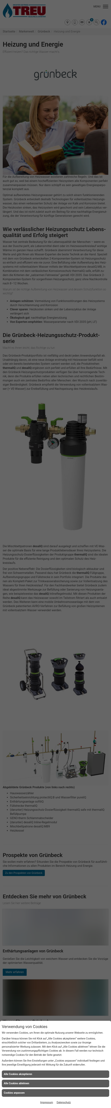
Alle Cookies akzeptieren (18, 1074)
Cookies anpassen (14, 1092)
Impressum (46, 1102)
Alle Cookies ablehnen (16, 1083)
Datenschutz (64, 1102)
